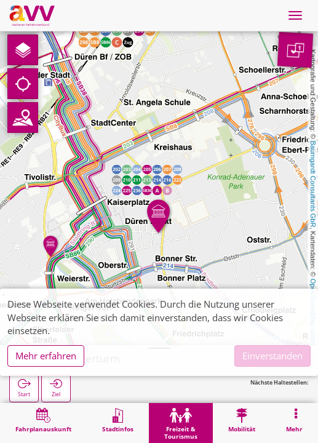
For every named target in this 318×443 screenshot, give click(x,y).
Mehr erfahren (45, 355)
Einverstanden (272, 355)
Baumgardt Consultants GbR (313, 184)
